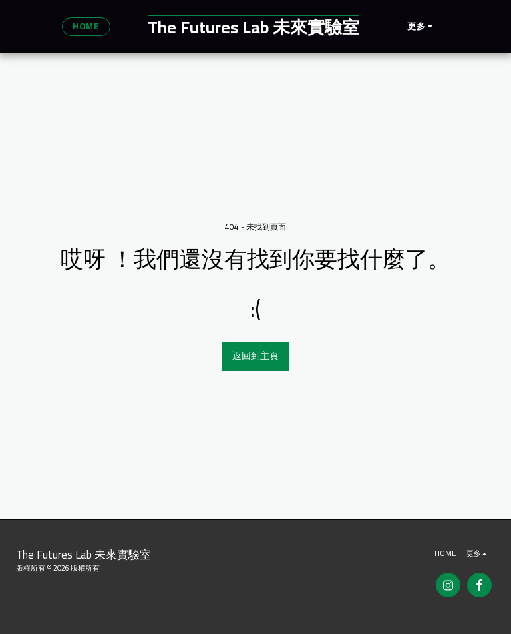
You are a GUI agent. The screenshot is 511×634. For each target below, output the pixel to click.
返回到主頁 (255, 355)
